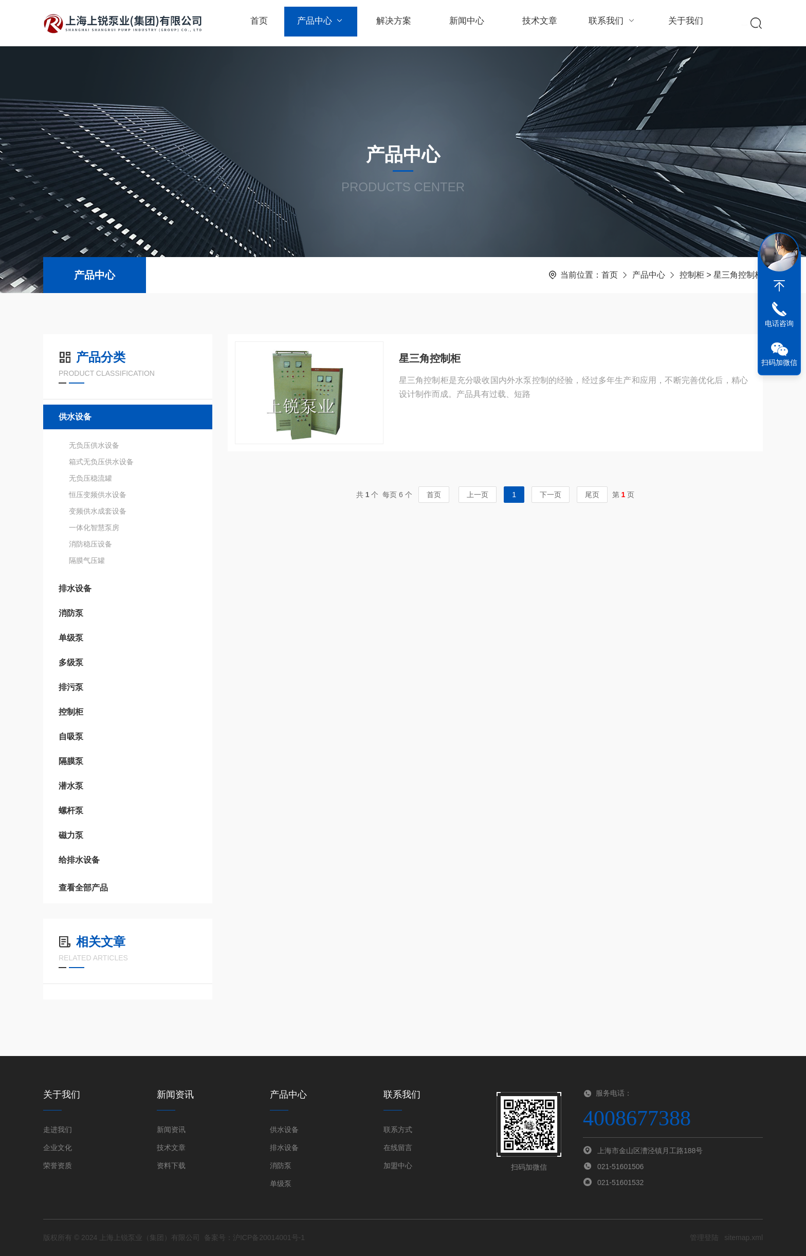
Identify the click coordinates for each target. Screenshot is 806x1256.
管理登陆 (704, 1237)
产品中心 (319, 22)
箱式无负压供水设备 (101, 462)
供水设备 (75, 416)
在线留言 (397, 1147)
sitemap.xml (743, 1237)
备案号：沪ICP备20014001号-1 (254, 1237)
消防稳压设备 (90, 544)
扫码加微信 (779, 362)
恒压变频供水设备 (97, 494)
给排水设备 (79, 859)
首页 (258, 23)
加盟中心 (397, 1165)
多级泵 (71, 662)
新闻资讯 (171, 1129)
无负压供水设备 (94, 445)
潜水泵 (71, 785)
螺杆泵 (71, 810)
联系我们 (607, 22)
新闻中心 (463, 23)
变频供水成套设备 (97, 511)
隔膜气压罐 (87, 560)
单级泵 (71, 637)
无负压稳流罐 (90, 478)
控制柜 (692, 274)
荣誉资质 (57, 1165)
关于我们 (679, 23)
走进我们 (57, 1129)
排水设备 (75, 588)
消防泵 (71, 613)
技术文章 (535, 23)
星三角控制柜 (430, 359)
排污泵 (71, 687)
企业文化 (57, 1147)
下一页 (550, 497)
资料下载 (171, 1165)
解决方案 (391, 23)
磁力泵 (71, 835)
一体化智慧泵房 (94, 527)
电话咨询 (779, 323)
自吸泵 (71, 736)
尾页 (592, 497)
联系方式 (397, 1129)
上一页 (477, 497)
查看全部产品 (128, 888)
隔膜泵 (71, 761)
